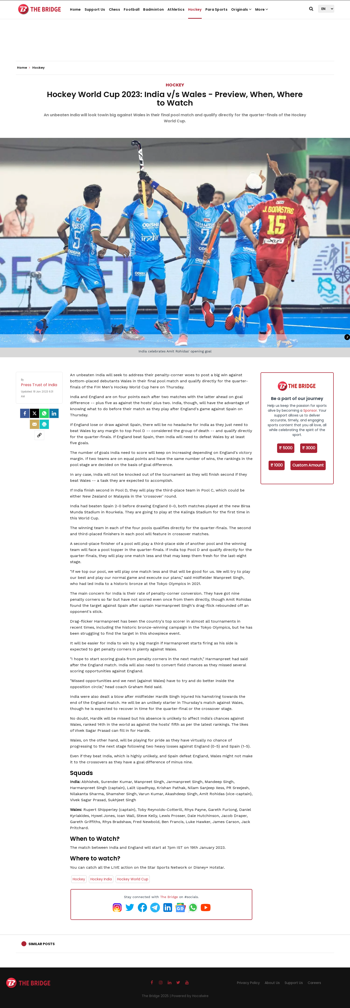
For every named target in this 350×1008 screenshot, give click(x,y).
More (261, 9)
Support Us (95, 9)
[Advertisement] (175, 46)
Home (75, 9)
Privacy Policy (248, 982)
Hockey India (101, 879)
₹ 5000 (285, 448)
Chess (114, 9)
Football (132, 9)
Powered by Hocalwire (190, 995)
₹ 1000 (277, 465)
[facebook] (25, 413)
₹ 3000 (308, 448)
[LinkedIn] (54, 413)
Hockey (195, 9)
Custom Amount (308, 465)
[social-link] (39, 435)
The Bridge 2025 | (157, 995)
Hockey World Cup (132, 879)
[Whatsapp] (44, 413)
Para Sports (216, 9)
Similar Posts (41, 943)
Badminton (153, 9)
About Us (272, 982)
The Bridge (169, 897)
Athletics (175, 9)
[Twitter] (34, 413)
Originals (241, 9)
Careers (314, 982)
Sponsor (310, 410)
